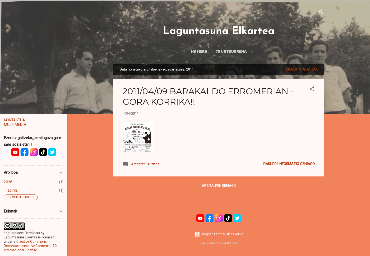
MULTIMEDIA (15, 124)
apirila (13, 190)
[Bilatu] (321, 13)
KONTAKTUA (14, 120)
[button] (312, 89)
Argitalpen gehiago (219, 186)
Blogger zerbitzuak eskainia (218, 234)
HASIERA (199, 51)
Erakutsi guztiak (302, 69)
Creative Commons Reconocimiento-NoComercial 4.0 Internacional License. (30, 245)
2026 (8, 182)
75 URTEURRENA (231, 51)
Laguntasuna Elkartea (218, 31)
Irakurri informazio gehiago (289, 164)
